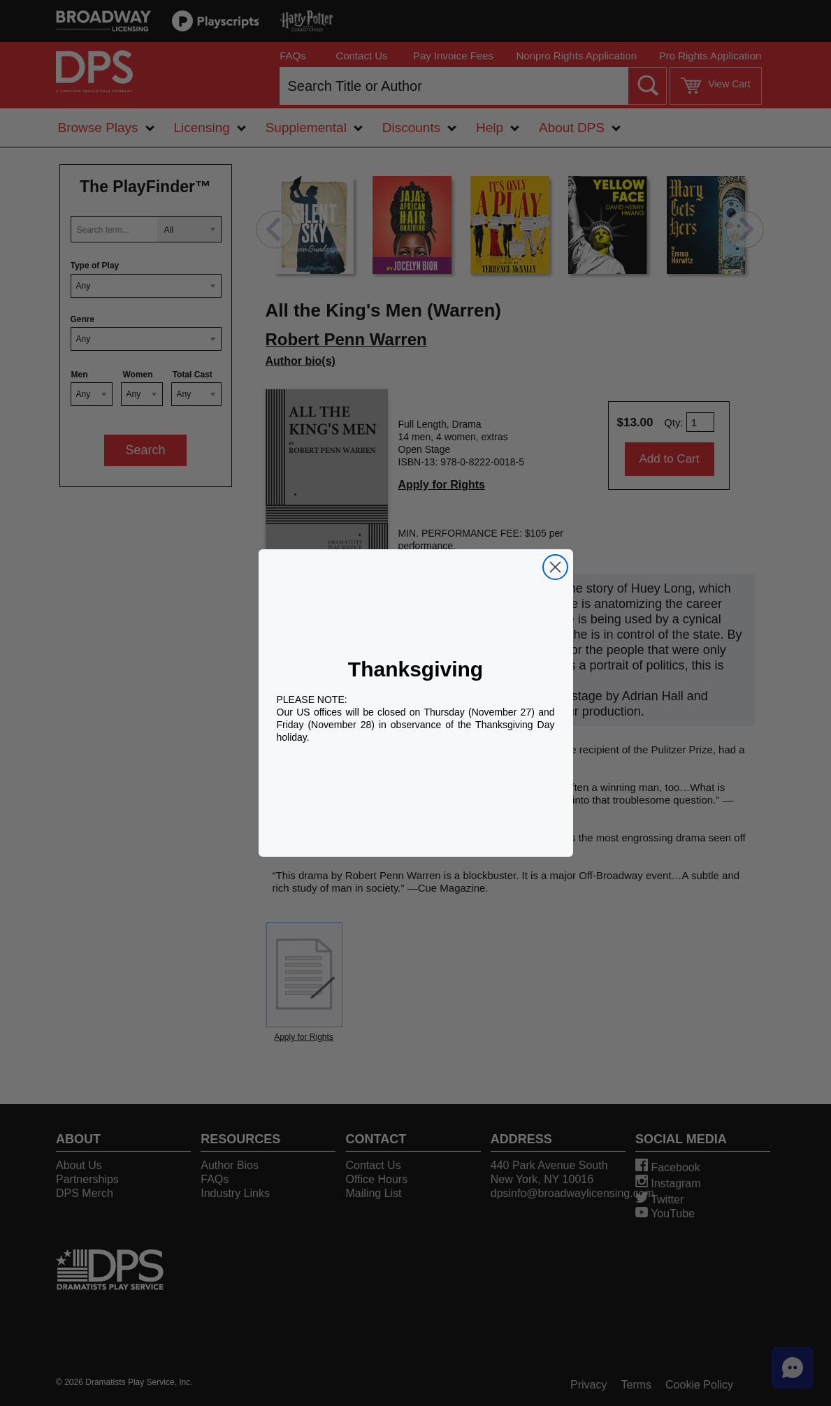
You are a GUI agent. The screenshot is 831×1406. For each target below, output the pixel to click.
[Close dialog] (555, 567)
